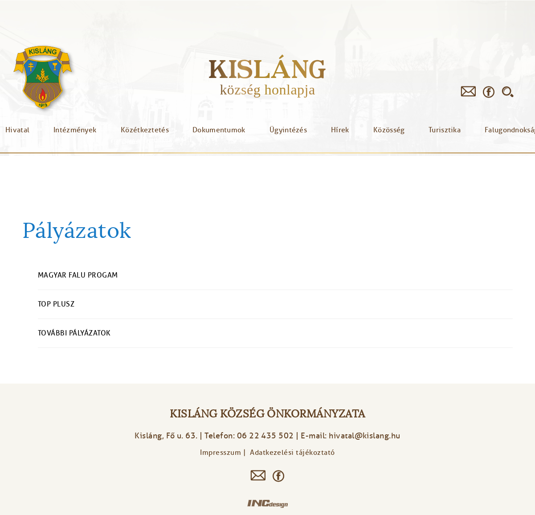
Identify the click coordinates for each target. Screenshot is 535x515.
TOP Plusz (56, 304)
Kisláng (267, 68)
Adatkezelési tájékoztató (292, 452)
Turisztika (445, 130)
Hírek (340, 130)
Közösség (388, 130)
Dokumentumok (218, 130)
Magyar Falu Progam (78, 275)
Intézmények (74, 130)
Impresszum (220, 452)
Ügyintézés (288, 130)
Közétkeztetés (145, 130)
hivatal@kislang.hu (364, 436)
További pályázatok (74, 333)
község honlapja (267, 90)
